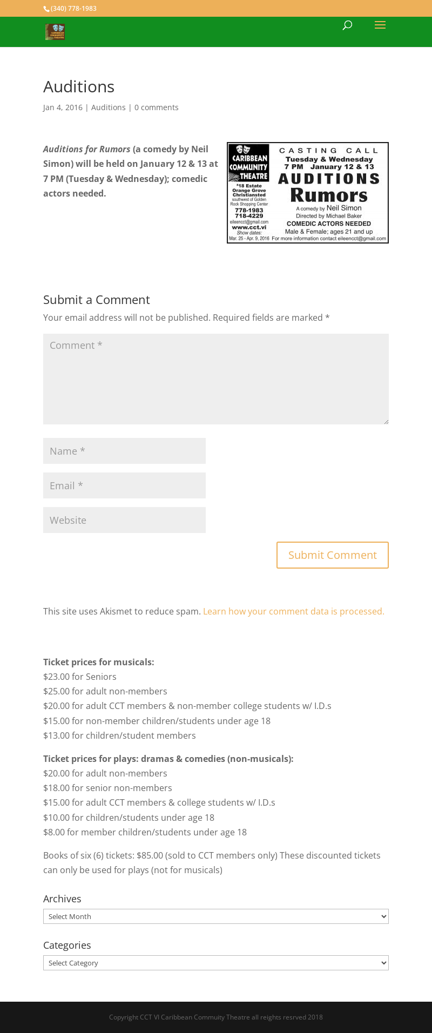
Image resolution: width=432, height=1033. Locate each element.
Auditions (108, 107)
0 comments (156, 107)
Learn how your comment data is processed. (293, 611)
